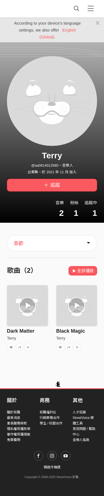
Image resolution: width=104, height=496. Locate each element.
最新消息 (13, 418)
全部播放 (83, 270)
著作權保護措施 (18, 434)
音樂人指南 (81, 440)
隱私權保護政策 (18, 429)
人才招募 (79, 412)
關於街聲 (13, 412)
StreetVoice (30, 8)
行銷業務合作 (50, 418)
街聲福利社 (48, 412)
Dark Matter (20, 331)
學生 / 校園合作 (51, 423)
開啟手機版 (52, 467)
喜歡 (19, 243)
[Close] (98, 23)
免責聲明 (13, 440)
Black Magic (70, 331)
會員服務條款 (17, 423)
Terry (11, 338)
